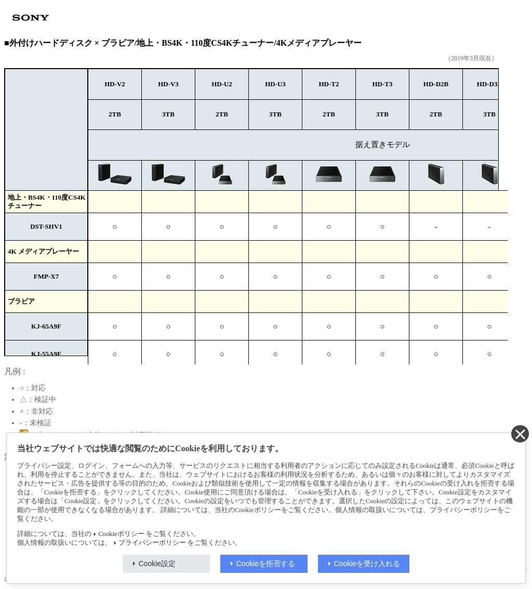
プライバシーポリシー (152, 542)
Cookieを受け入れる (367, 563)
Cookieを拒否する (266, 563)
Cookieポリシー (121, 534)
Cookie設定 (157, 563)
